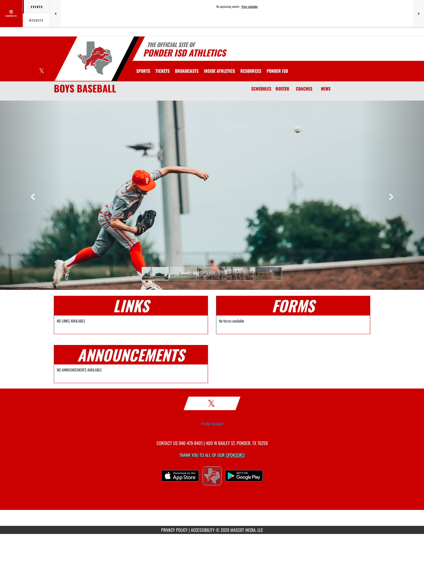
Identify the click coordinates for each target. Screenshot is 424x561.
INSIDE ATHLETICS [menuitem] (219, 71)
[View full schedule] (11, 13)
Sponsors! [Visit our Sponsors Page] (235, 455)
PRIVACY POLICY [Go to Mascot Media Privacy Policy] (174, 530)
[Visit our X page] (41, 71)
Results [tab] (36, 20)
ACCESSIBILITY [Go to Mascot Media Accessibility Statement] (203, 530)
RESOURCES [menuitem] (250, 71)
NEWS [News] (325, 88)
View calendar (249, 6)
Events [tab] (37, 7)
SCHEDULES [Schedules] (261, 88)
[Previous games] (55, 13)
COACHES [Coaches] (304, 88)
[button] (155, 274)
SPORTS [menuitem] (143, 71)
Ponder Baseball (212, 423)
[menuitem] (162, 71)
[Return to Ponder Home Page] (94, 58)
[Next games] (418, 13)
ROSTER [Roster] (282, 88)
